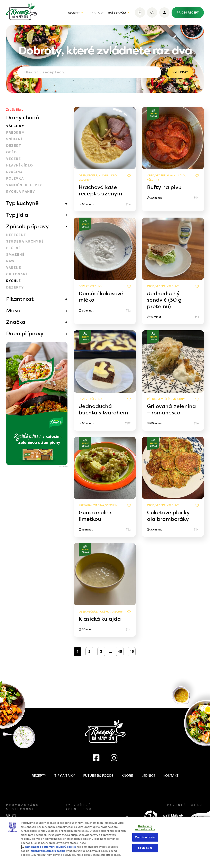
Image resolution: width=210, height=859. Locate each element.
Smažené (15, 254)
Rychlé (13, 281)
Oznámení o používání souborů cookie (50, 847)
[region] (105, 838)
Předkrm (15, 132)
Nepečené (16, 235)
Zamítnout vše (145, 837)
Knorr (127, 775)
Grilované (17, 274)
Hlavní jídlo (19, 165)
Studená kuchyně (25, 241)
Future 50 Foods (98, 775)
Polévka (15, 178)
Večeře (13, 159)
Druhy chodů (22, 117)
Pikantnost (20, 298)
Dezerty (15, 287)
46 (131, 651)
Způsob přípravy (27, 226)
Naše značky (117, 12)
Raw (10, 261)
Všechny (15, 126)
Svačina (14, 172)
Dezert (13, 146)
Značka (15, 321)
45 (120, 651)
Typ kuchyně (22, 203)
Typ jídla (17, 214)
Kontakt (171, 775)
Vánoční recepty (24, 185)
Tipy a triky (95, 12)
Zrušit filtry (14, 109)
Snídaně (14, 139)
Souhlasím (145, 848)
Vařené (13, 268)
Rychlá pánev (20, 191)
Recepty (74, 12)
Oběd (11, 152)
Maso (13, 310)
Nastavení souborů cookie (48, 851)
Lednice (148, 775)
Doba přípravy (25, 333)
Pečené (13, 248)
